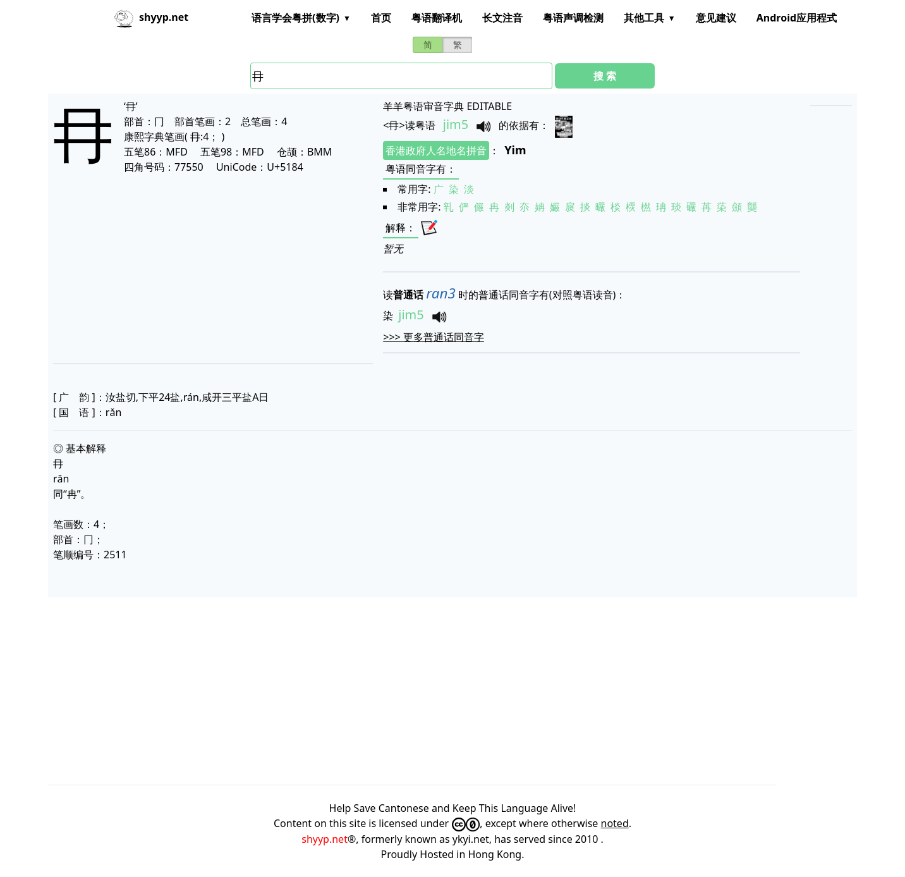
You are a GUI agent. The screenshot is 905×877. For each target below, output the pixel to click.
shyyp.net (324, 839)
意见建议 (716, 18)
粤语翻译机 (436, 18)
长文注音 (502, 18)
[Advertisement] (192, 268)
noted (615, 823)
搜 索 (604, 76)
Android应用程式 (796, 18)
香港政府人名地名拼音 (436, 150)
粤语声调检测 (573, 18)
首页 (381, 18)
